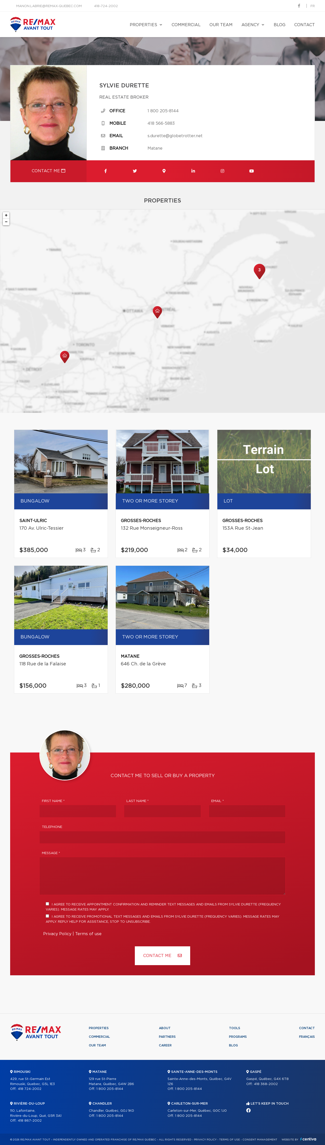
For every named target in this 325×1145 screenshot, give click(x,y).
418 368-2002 (266, 1084)
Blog (279, 25)
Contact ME (162, 955)
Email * (217, 801)
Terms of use (88, 934)
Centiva (308, 1139)
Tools (234, 1028)
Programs (238, 1036)
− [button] (6, 222)
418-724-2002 (106, 6)
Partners (167, 1036)
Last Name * (137, 801)
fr (313, 6)
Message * (51, 853)
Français (307, 1036)
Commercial (186, 25)
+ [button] (6, 215)
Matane (155, 148)
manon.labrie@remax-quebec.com (49, 6)
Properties (143, 25)
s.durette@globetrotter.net (175, 136)
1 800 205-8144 (163, 111)
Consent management (259, 1139)
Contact (304, 25)
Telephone (52, 827)
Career (165, 1045)
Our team (221, 25)
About (165, 1028)
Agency (250, 25)
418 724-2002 (29, 1089)
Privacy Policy (57, 934)
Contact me (48, 171)
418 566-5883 (161, 123)
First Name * (53, 801)
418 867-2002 (30, 1120)
